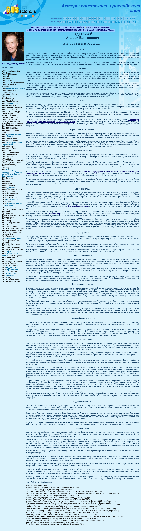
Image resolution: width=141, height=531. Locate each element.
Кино (20, 8)
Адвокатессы (12, 199)
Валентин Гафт (111, 171)
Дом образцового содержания (12, 204)
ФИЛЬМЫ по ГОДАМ (105, 30)
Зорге (8, 252)
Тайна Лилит (11, 273)
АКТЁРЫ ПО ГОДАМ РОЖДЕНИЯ (41, 30)
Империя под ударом (15, 88)
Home (22, 16)
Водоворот (11, 267)
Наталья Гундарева (93, 171)
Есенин (9, 137)
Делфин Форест (56, 214)
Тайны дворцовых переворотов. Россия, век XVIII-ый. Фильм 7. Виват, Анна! (12, 173)
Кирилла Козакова (46, 122)
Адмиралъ (11, 188)
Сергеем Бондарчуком (78, 206)
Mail (26, 16)
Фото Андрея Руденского (13, 64)
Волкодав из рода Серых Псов (12, 144)
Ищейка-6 (10, 276)
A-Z (133, 18)
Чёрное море (12, 270)
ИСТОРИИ (35, 27)
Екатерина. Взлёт (14, 238)
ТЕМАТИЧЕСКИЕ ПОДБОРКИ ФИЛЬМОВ (76, 30)
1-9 (130, 22)
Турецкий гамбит (13, 135)
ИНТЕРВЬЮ (47, 27)
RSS (33, 16)
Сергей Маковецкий (129, 171)
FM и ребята (15, 104)
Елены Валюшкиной (65, 122)
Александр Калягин (35, 174)
